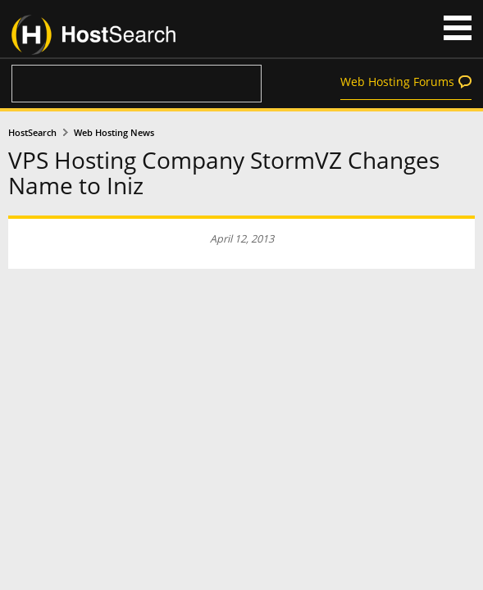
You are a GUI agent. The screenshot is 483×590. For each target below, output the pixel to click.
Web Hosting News (114, 133)
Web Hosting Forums (397, 81)
